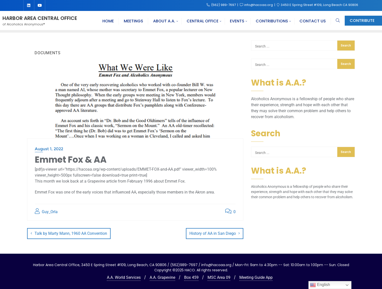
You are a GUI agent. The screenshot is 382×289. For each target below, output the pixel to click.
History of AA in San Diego (212, 233)
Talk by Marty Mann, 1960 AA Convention (71, 233)
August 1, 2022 (49, 148)
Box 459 (191, 277)
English (320, 285)
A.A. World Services (124, 277)
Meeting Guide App (256, 277)
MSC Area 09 (219, 277)
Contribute (362, 20)
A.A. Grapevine (162, 277)
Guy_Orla (46, 211)
